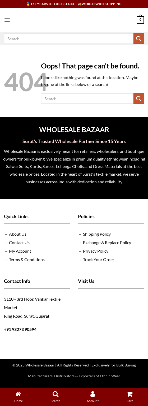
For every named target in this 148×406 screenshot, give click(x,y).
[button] (7, 19)
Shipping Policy (97, 233)
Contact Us (19, 242)
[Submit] (138, 38)
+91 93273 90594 (20, 329)
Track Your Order (98, 259)
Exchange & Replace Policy (107, 242)
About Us (17, 233)
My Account (20, 250)
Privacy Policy (95, 250)
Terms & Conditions (27, 259)
